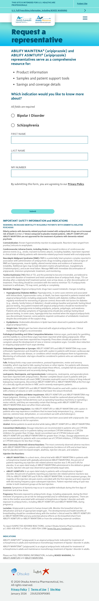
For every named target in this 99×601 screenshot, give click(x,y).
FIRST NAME (18, 134)
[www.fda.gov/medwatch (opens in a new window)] (59, 528)
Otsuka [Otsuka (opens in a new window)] (20, 571)
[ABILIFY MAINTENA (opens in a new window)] (34, 558)
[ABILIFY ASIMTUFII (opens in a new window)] (11, 558)
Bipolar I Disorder (31, 115)
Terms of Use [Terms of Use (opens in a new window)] (38, 589)
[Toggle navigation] (85, 17)
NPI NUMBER (18, 167)
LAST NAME (18, 150)
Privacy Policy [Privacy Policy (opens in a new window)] (76, 184)
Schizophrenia (28, 125)
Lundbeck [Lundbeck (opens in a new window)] (41, 571)
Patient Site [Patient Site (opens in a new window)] (82, 3)
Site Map (55, 589)
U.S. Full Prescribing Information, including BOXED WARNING (39, 10)
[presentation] (34, 197)
